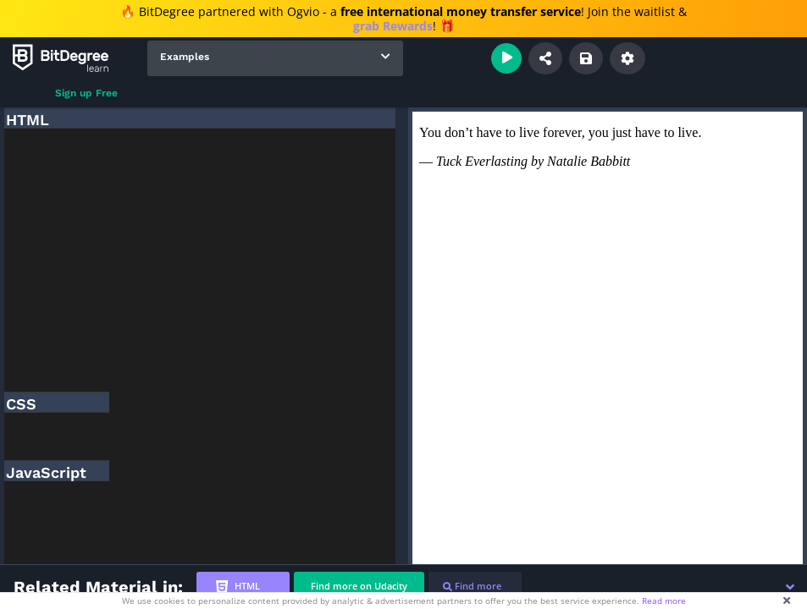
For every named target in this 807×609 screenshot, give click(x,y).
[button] (790, 587)
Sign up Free (86, 93)
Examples (184, 57)
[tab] (243, 586)
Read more (664, 600)
